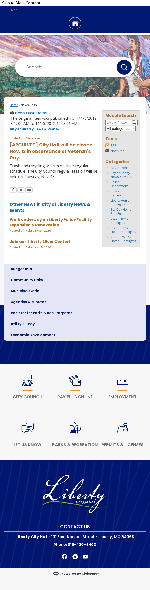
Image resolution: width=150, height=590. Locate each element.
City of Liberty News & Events (121, 175)
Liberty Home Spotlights (120, 202)
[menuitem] (75, 269)
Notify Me (117, 151)
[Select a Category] (120, 128)
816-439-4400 (82, 544)
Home (14, 105)
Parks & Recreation (118, 193)
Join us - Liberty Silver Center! (40, 241)
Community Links (27, 279)
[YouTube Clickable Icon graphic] (85, 556)
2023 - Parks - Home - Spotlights (123, 229)
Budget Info (21, 268)
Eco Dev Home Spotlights (121, 211)
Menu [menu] (15, 10)
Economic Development (33, 334)
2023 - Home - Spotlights (120, 220)
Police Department (119, 184)
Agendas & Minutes (28, 301)
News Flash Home (31, 113)
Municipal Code (25, 290)
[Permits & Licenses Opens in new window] (122, 436)
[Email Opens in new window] (29, 190)
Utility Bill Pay (23, 323)
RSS (113, 145)
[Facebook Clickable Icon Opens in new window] (64, 556)
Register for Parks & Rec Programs (41, 312)
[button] (124, 67)
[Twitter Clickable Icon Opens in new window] (75, 556)
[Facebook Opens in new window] (13, 190)
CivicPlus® (90, 573)
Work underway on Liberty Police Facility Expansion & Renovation (51, 222)
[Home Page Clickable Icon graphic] (75, 24)
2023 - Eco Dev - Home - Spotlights (123, 239)
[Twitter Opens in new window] (20, 190)
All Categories (120, 167)
